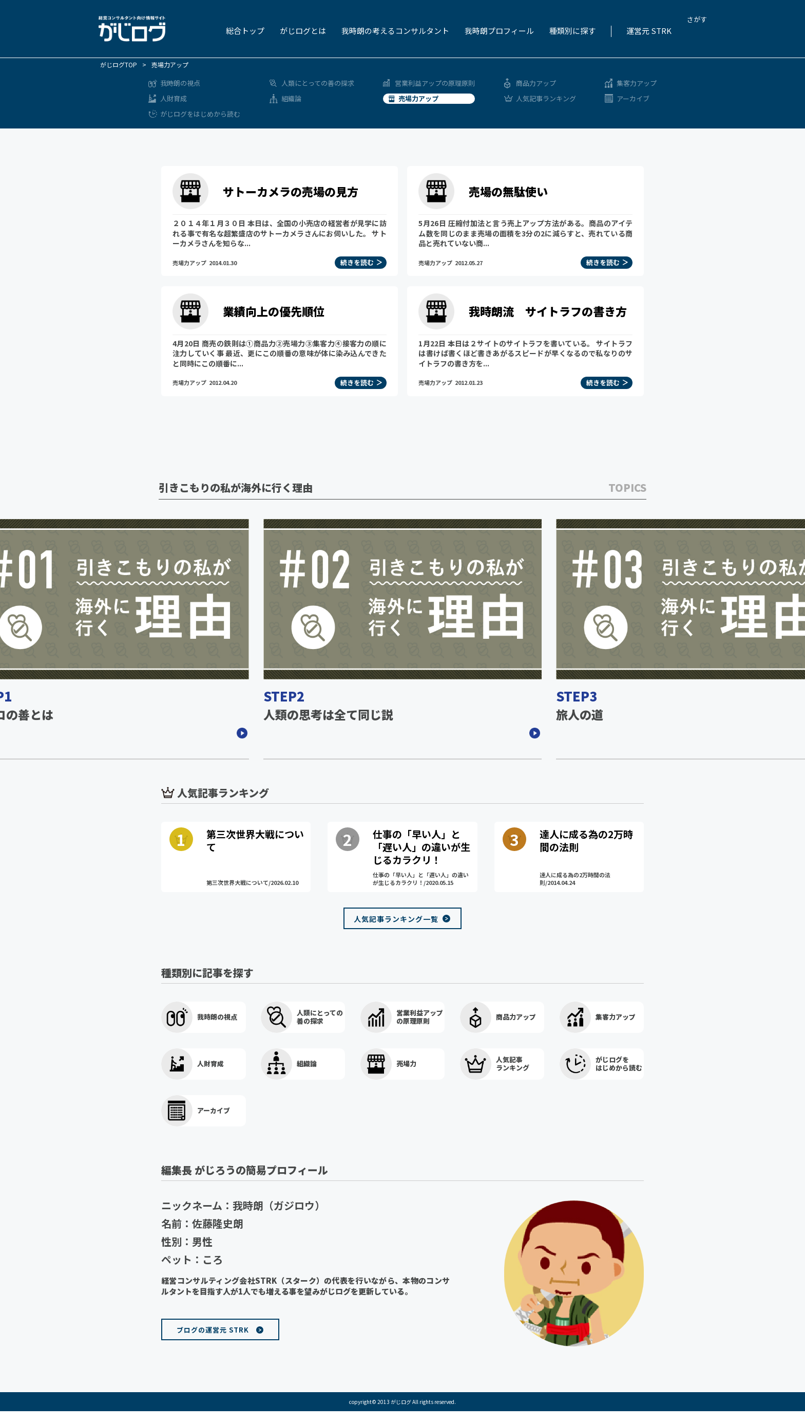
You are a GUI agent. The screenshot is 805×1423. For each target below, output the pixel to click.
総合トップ (245, 30)
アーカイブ (633, 98)
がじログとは (303, 30)
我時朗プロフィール (499, 30)
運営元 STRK (649, 30)
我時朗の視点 (180, 83)
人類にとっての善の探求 (317, 83)
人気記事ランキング (546, 98)
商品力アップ (536, 83)
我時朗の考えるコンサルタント (395, 30)
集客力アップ (637, 83)
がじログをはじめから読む (200, 114)
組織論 (291, 98)
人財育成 (173, 98)
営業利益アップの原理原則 (435, 83)
